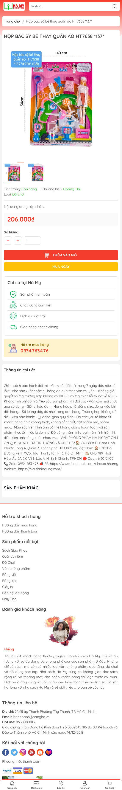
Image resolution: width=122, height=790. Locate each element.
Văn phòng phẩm (16, 568)
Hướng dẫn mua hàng (19, 525)
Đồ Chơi (8, 562)
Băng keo (9, 580)
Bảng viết (9, 574)
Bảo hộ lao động (15, 593)
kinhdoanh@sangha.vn (31, 717)
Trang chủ (12, 21)
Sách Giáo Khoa (15, 550)
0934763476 (34, 351)
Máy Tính (9, 599)
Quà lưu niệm (12, 556)
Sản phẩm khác (21, 487)
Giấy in (7, 587)
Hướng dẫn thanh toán (20, 531)
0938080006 (26, 722)
